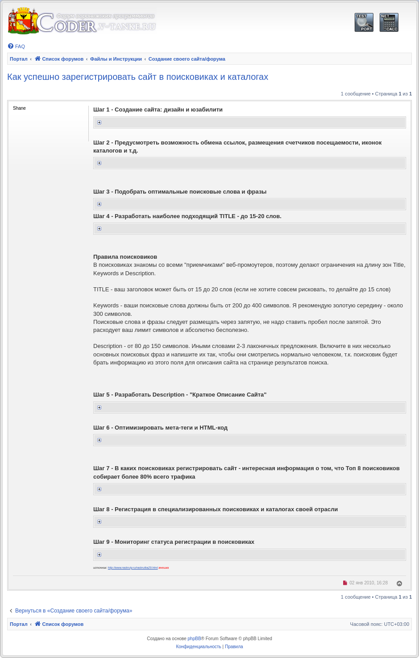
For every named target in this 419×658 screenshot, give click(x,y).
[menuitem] (16, 46)
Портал (19, 59)
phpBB (194, 638)
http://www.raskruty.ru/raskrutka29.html (133, 567)
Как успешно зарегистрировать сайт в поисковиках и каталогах (137, 77)
